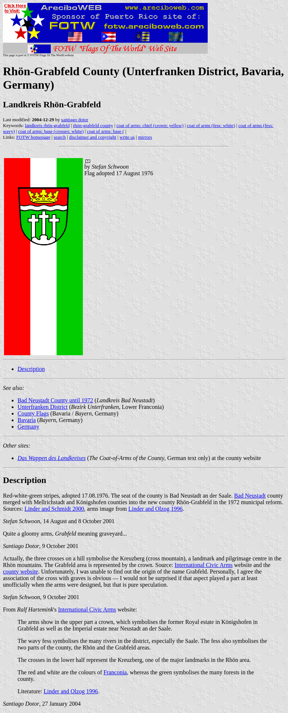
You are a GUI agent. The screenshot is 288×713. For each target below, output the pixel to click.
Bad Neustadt (250, 495)
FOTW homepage (33, 137)
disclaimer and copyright (92, 137)
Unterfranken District (43, 407)
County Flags (33, 413)
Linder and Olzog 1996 (155, 509)
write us (127, 137)
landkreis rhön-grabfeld (47, 125)
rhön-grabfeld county (93, 125)
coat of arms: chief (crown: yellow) (150, 125)
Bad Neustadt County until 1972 (55, 400)
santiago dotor (74, 119)
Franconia (115, 672)
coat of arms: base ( (105, 131)
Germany (28, 426)
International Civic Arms (203, 565)
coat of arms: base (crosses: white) (51, 131)
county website (20, 571)
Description (31, 369)
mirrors (145, 137)
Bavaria (27, 420)
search (60, 137)
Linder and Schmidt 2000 (54, 509)
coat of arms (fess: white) (211, 125)
